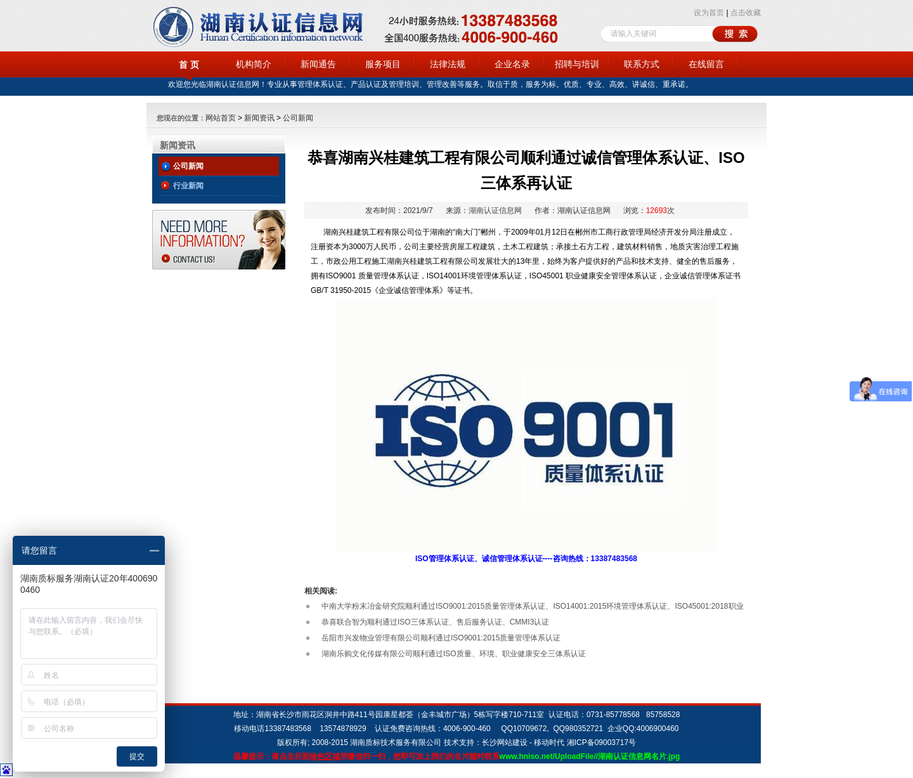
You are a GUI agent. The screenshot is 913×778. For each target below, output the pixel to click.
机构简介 (253, 64)
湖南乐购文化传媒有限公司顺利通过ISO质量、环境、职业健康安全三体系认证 (453, 653)
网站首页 (220, 117)
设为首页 (709, 12)
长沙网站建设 (505, 742)
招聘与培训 (577, 64)
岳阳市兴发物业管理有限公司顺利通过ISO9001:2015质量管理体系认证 (440, 637)
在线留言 (706, 64)
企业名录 (512, 64)
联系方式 (641, 64)
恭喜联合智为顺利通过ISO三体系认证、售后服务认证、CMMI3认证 (435, 622)
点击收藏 (745, 12)
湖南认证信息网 (495, 210)
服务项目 (383, 64)
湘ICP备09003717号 (601, 742)
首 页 (189, 65)
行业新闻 (188, 185)
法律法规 (447, 64)
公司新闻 (298, 117)
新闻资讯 (259, 117)
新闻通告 (318, 64)
